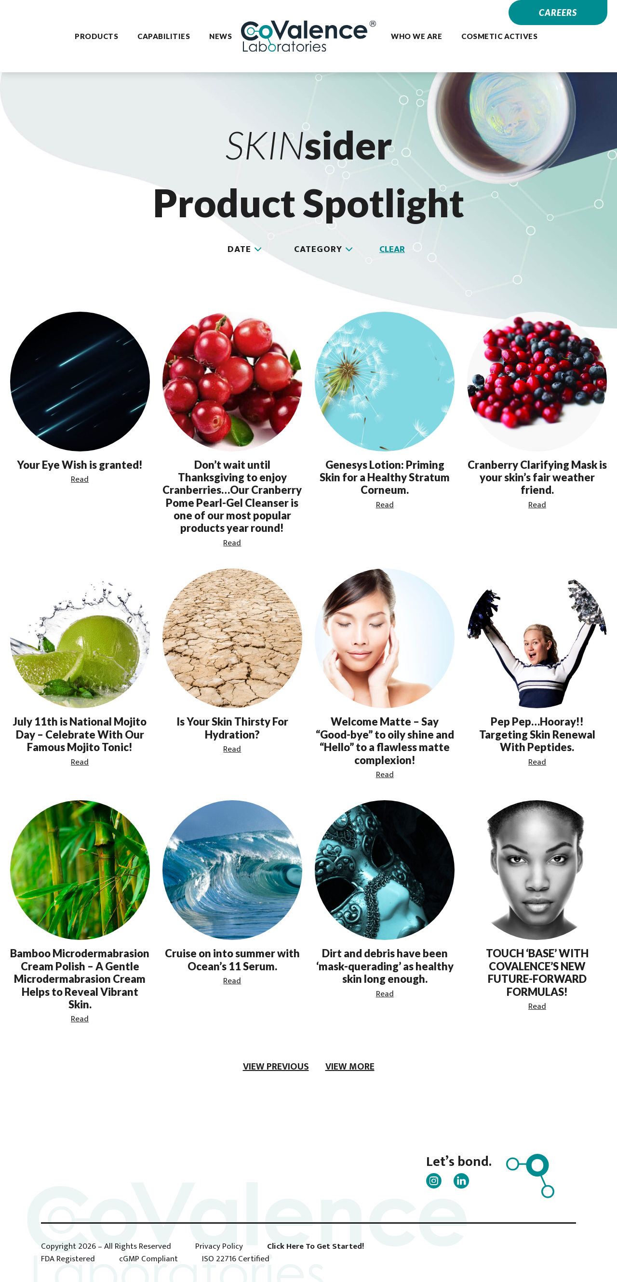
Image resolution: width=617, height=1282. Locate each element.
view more (350, 1066)
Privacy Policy (219, 1246)
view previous (276, 1066)
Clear (392, 249)
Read (80, 479)
